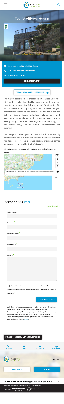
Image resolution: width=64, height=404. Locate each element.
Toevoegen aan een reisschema (30, 92)
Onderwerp (11, 244)
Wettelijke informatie (11, 389)
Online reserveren (32, 81)
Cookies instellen (35, 389)
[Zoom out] (57, 162)
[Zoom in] (57, 159)
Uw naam (10, 222)
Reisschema (56, 352)
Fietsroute (40, 352)
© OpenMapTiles (34, 171)
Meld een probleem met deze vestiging (22, 341)
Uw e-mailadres (13, 233)
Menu (5, 5)
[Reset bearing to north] (57, 166)
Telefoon (8, 352)
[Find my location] (57, 154)
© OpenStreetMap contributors (45, 171)
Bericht (10, 255)
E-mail (24, 352)
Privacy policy (23, 389)
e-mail (26, 323)
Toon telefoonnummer (24, 71)
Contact (47, 373)
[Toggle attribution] (57, 171)
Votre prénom (12, 212)
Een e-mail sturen (16, 75)
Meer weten (17, 373)
